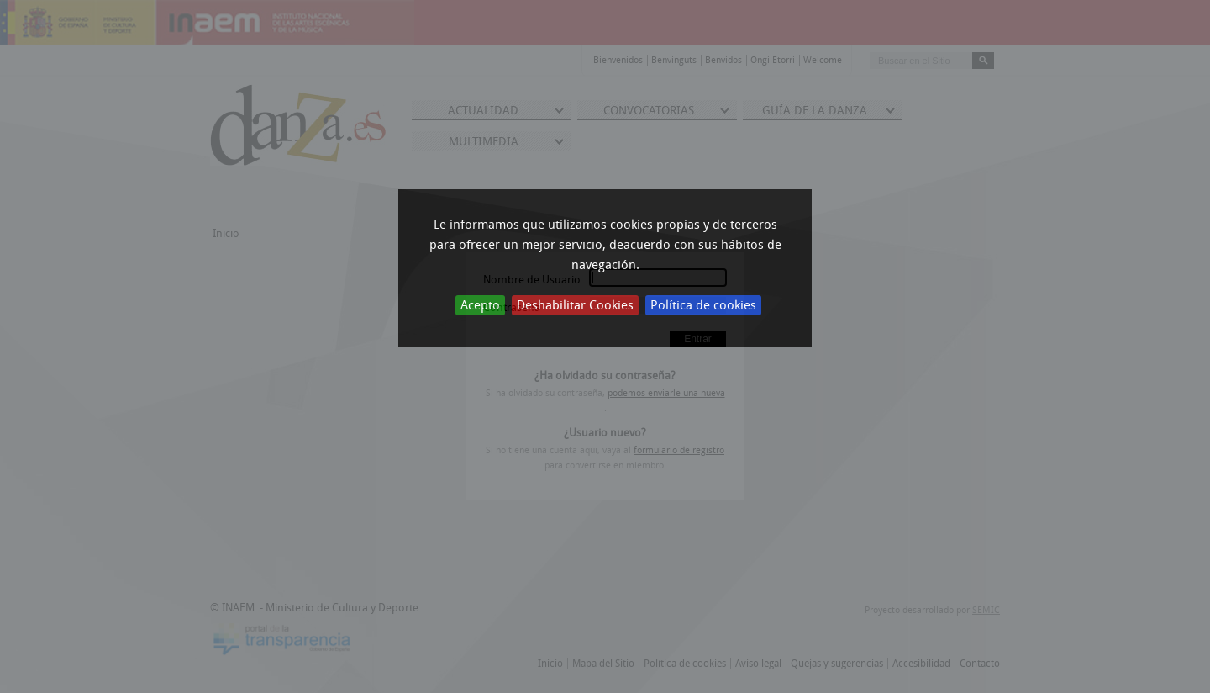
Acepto (480, 305)
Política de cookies (703, 305)
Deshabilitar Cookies (575, 305)
